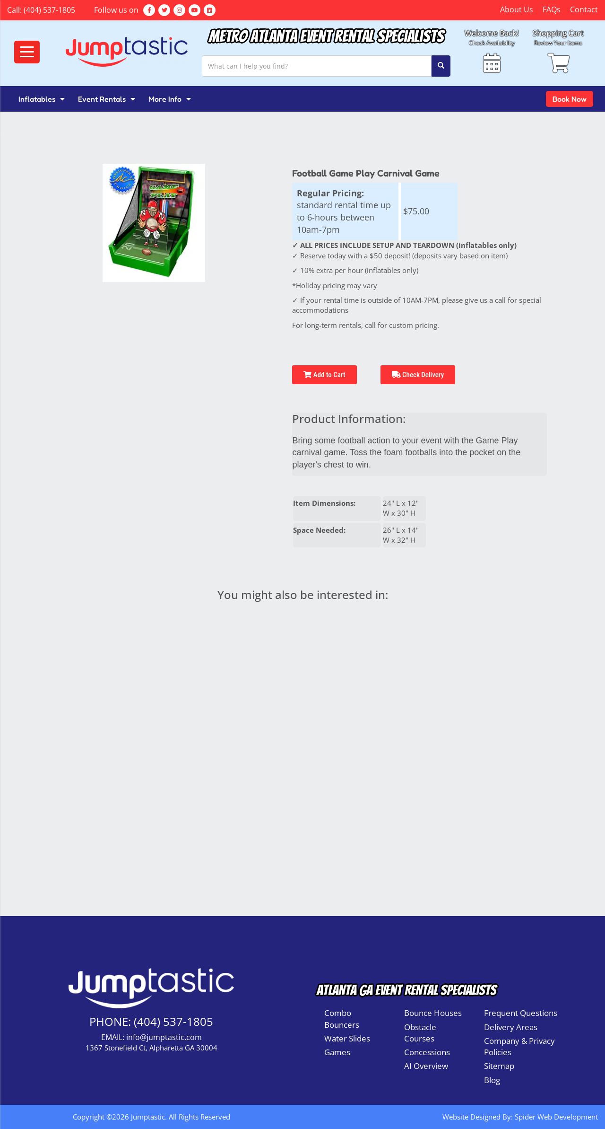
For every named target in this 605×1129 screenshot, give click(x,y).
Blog (492, 1080)
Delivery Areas (510, 1027)
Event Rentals (106, 99)
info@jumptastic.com (164, 1037)
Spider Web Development (556, 1116)
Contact (584, 9)
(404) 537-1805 (49, 10)
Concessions (427, 1052)
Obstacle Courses (420, 1033)
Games (337, 1052)
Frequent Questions (520, 1012)
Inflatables (41, 99)
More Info (169, 99)
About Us (516, 9)
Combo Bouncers (341, 1018)
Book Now (570, 99)
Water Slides (347, 1038)
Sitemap (499, 1065)
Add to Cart (324, 374)
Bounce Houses (433, 1012)
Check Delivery (418, 374)
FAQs (552, 9)
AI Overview (426, 1065)
